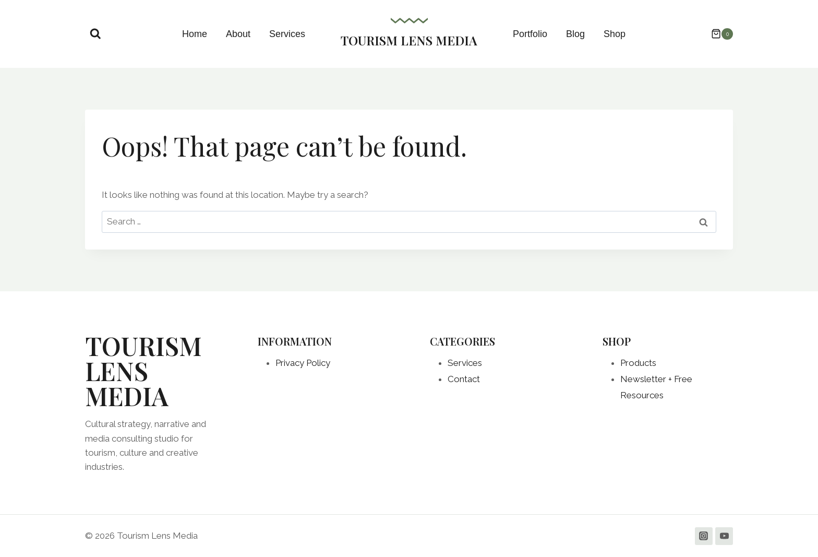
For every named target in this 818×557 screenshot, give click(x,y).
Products (638, 363)
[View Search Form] (95, 33)
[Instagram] (704, 536)
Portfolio (530, 34)
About (238, 34)
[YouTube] (724, 536)
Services (287, 34)
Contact (464, 379)
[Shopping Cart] (717, 34)
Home (194, 34)
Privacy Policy (302, 363)
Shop (614, 34)
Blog (575, 34)
